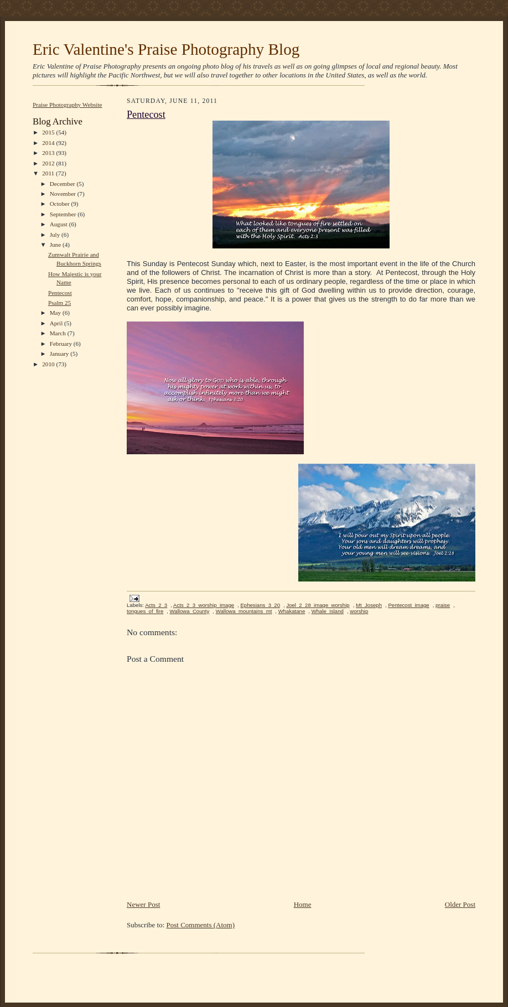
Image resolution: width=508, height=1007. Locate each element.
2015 (49, 132)
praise (443, 605)
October (60, 203)
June (56, 244)
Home (303, 904)
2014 (49, 142)
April (57, 323)
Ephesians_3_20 (260, 605)
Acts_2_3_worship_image (203, 605)
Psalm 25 (59, 302)
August (59, 224)
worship (359, 611)
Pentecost (60, 292)
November (63, 193)
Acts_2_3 (156, 605)
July (55, 234)
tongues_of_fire (145, 611)
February (62, 343)
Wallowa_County (190, 611)
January (60, 353)
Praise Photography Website (67, 104)
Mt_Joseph (369, 605)
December (63, 183)
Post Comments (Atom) (201, 925)
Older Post (460, 904)
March (59, 333)
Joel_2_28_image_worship (317, 605)
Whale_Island (328, 611)
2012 (49, 163)
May (56, 312)
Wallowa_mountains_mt (244, 611)
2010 (49, 364)
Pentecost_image (408, 605)
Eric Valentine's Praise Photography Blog (166, 49)
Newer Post (143, 904)
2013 (49, 152)
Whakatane (291, 611)
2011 (49, 173)
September (64, 214)
